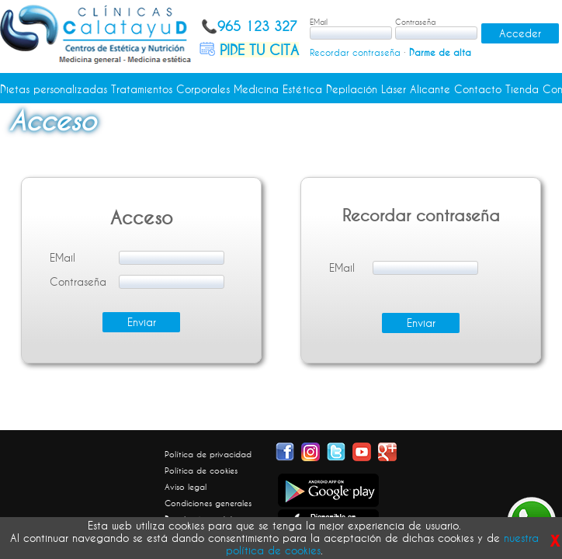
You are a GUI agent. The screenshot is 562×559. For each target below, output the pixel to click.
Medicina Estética (278, 89)
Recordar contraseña (355, 52)
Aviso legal (185, 486)
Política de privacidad (208, 454)
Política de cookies (201, 470)
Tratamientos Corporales (170, 89)
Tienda (522, 89)
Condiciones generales (208, 503)
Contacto (477, 89)
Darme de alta (440, 52)
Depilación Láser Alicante (388, 89)
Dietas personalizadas (53, 89)
